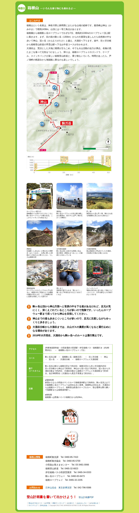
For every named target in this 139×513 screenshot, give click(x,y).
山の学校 (47, 503)
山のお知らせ (93, 503)
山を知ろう (70, 503)
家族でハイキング (58, 503)
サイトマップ (33, 505)
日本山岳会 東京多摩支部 (58, 487)
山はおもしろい (82, 503)
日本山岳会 (43, 505)
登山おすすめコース (35, 503)
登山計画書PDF (86, 497)
